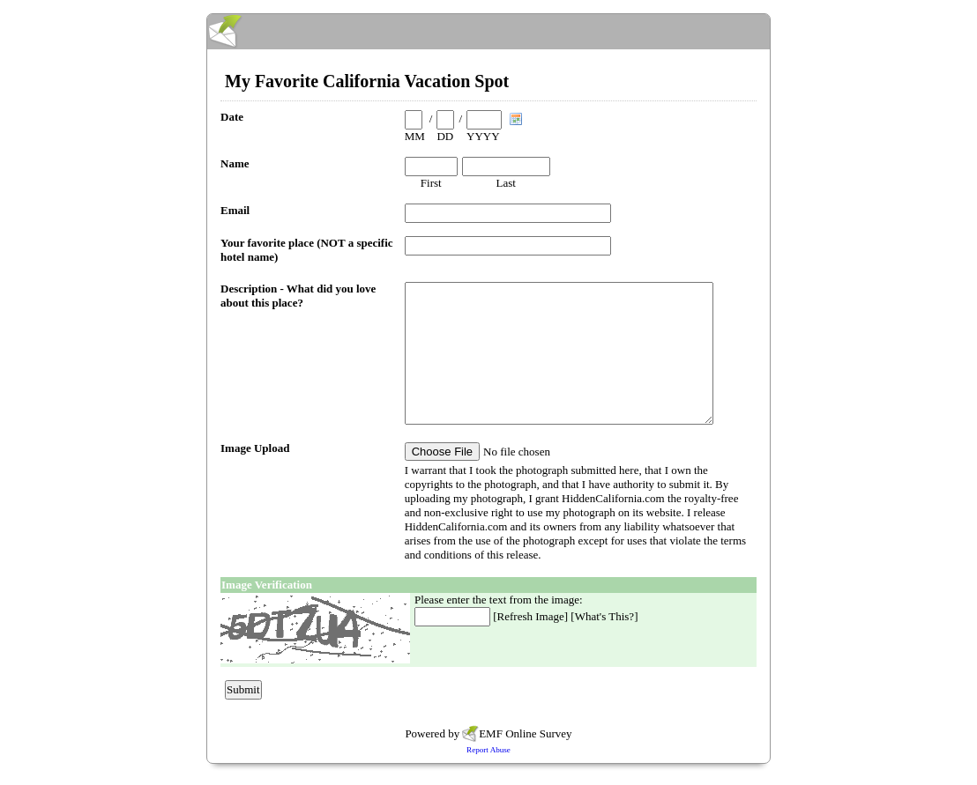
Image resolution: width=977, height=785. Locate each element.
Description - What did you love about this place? (298, 295)
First (431, 182)
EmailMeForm (488, 31)
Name (235, 163)
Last (506, 182)
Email (235, 210)
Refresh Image (530, 616)
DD (444, 136)
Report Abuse (488, 749)
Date (231, 116)
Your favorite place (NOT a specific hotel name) (306, 249)
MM (415, 136)
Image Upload (254, 448)
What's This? (604, 616)
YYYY (483, 136)
